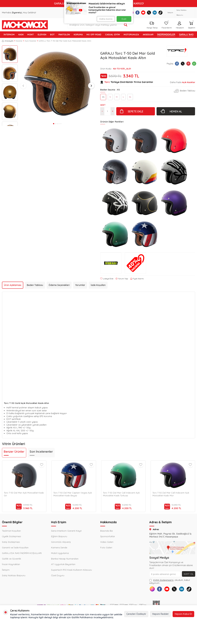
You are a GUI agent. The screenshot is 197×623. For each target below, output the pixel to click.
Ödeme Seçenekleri (59, 285)
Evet (124, 18)
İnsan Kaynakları (11, 564)
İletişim (170, 12)
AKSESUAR (148, 34)
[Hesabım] (179, 24)
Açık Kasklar (30, 41)
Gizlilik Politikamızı (82, 617)
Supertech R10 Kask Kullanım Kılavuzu (71, 569)
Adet (102, 105)
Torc (107, 82)
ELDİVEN (42, 34)
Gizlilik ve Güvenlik (11, 558)
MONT (30, 34)
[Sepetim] (191, 24)
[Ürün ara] (125, 24)
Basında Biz (106, 530)
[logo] (25, 25)
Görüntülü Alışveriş (61, 541)
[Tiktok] (160, 12)
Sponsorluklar (107, 536)
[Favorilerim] (166, 24)
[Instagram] (152, 589)
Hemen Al (176, 111)
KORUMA (78, 34)
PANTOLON (64, 34)
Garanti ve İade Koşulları (15, 547)
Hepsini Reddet (160, 613)
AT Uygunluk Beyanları (63, 564)
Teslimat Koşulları (11, 530)
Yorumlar (80, 285)
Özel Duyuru (57, 575)
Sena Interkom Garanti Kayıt (66, 530)
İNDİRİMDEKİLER (166, 34)
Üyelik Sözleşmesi (11, 536)
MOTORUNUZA (131, 34)
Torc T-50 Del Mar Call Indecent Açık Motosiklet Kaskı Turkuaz (121, 494)
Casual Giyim (112, 34)
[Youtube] (143, 12)
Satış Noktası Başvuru (182, 12)
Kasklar (19, 41)
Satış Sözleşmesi (11, 541)
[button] (10, 46)
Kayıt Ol (188, 573)
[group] (57, 83)
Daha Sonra (105, 18)
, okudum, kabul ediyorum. (169, 581)
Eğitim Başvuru (59, 536)
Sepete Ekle (135, 111)
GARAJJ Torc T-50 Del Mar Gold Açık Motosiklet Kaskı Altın (65, 41)
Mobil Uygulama (60, 553)
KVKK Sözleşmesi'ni (163, 580)
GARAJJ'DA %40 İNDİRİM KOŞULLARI (22, 553)
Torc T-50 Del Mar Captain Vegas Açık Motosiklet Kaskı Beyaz (72, 494)
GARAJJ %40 (186, 34)
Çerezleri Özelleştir (136, 613)
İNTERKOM (9, 34)
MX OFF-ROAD (93, 34)
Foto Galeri (106, 547)
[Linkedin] (155, 12)
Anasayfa (7, 41)
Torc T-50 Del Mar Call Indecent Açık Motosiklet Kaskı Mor (170, 494)
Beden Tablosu (187, 90)
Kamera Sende (59, 547)
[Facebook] (137, 12)
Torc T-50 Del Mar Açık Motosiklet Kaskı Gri (24, 494)
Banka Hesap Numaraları (64, 558)
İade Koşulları (98, 285)
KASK (21, 34)
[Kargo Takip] (152, 24)
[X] (149, 12)
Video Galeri (106, 541)
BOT (52, 34)
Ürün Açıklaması (12, 285)
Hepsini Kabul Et (183, 613)
